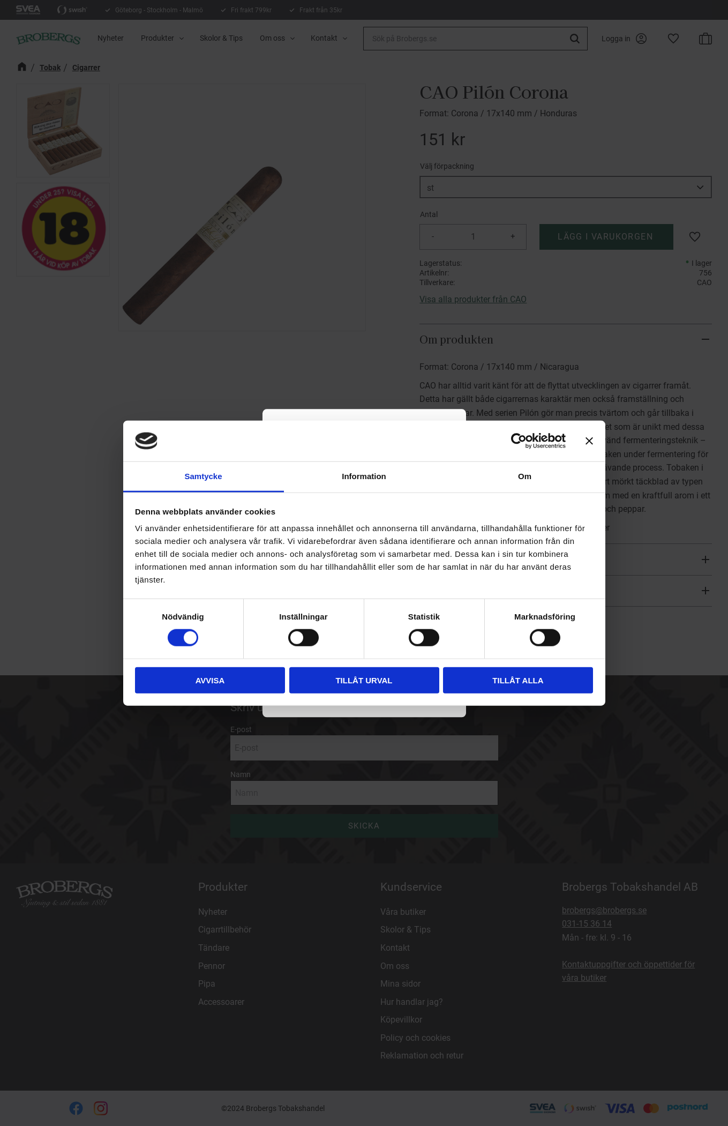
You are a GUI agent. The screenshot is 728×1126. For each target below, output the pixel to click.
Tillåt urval (363, 679)
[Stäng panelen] (589, 441)
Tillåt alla (517, 679)
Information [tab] (364, 476)
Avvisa (210, 679)
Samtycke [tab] (203, 476)
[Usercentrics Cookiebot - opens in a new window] (519, 441)
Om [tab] (524, 476)
